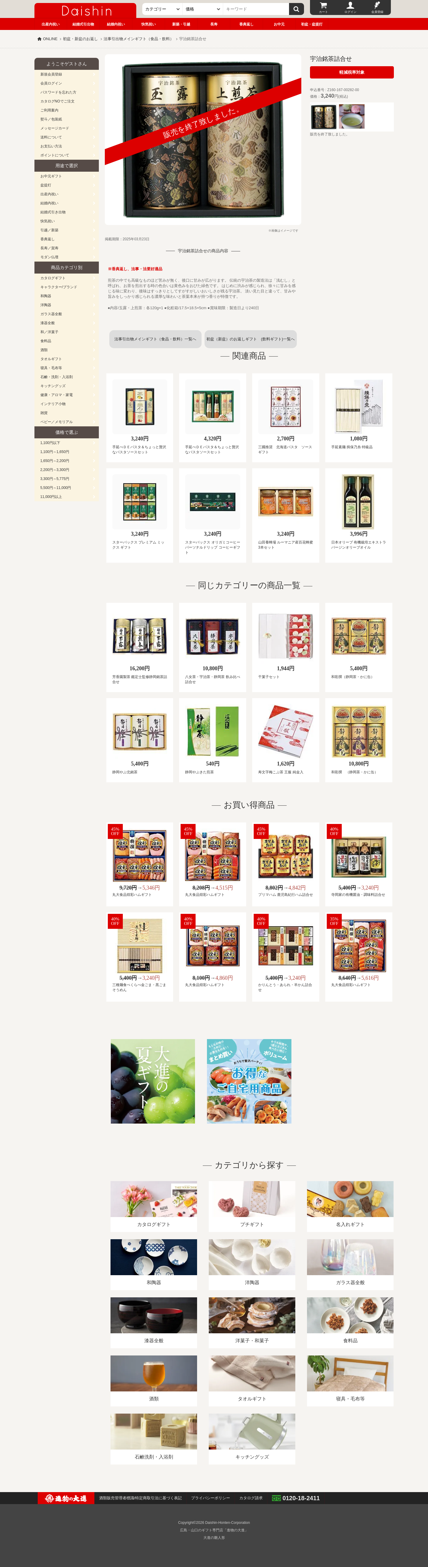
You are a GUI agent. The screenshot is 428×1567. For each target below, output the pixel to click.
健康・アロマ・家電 (56, 395)
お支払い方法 (51, 146)
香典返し (246, 24)
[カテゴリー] (162, 9)
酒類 (44, 350)
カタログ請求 (251, 1498)
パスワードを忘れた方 (58, 92)
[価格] (203, 9)
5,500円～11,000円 (55, 488)
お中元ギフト (51, 176)
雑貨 (44, 413)
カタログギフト (53, 278)
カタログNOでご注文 (57, 101)
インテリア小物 (53, 404)
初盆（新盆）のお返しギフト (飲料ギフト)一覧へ (250, 339)
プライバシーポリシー (210, 1498)
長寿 (213, 24)
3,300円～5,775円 (54, 479)
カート (323, 11)
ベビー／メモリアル (56, 422)
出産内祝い (51, 24)
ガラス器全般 (51, 314)
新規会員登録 (51, 74)
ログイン (350, 11)
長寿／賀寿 (49, 248)
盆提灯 (45, 185)
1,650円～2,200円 (54, 461)
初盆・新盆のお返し (80, 39)
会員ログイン (51, 83)
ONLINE (50, 39)
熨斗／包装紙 (51, 119)
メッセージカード (54, 128)
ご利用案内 (49, 110)
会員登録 (377, 11)
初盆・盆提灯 (312, 24)
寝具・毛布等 (51, 368)
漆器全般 (47, 323)
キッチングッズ (53, 386)
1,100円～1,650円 (54, 452)
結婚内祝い (116, 24)
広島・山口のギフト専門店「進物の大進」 (214, 1530)
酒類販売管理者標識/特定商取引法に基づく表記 (140, 1498)
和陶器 (45, 296)
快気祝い (148, 24)
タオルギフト (51, 359)
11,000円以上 (51, 497)
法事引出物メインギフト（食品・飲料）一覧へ (155, 339)
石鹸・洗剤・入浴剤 (56, 377)
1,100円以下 (50, 443)
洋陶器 (45, 305)
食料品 (45, 341)
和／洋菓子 (49, 332)
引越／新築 (49, 230)
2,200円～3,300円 (54, 470)
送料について (51, 137)
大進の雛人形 (214, 1538)
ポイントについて (54, 155)
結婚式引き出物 (53, 212)
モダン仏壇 (49, 257)
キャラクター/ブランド (58, 287)
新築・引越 (181, 24)
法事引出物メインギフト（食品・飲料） (139, 39)
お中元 (279, 24)
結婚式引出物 (83, 24)
